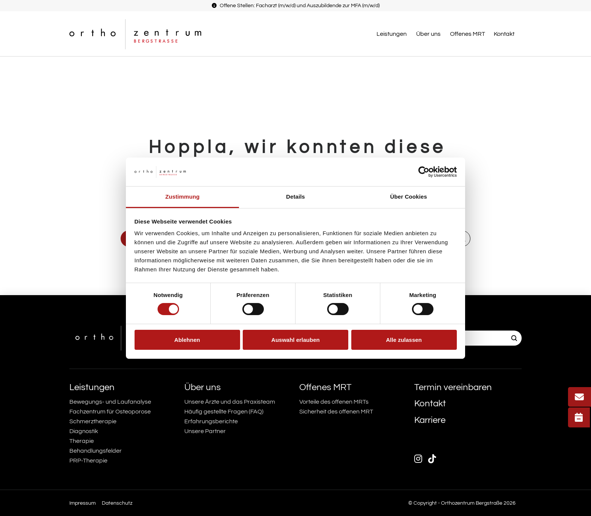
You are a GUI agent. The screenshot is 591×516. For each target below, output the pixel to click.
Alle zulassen (404, 340)
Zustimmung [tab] (182, 196)
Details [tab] (295, 196)
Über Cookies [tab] (408, 196)
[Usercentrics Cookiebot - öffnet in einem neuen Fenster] (424, 172)
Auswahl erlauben (295, 340)
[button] (392, 34)
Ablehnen (187, 340)
